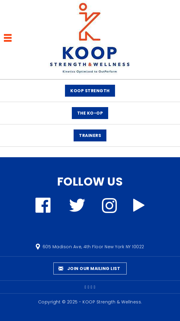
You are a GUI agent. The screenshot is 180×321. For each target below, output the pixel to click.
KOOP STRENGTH (90, 91)
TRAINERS (90, 135)
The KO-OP (90, 113)
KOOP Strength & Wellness (112, 302)
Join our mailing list (89, 268)
